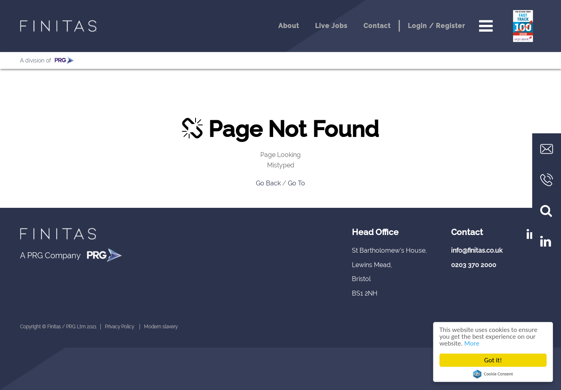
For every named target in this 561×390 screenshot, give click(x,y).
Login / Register (436, 26)
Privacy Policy (119, 327)
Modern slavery (161, 327)
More (471, 343)
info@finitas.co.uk (477, 250)
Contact (377, 26)
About (288, 26)
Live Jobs (331, 26)
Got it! (493, 360)
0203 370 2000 (473, 265)
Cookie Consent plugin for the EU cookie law (493, 374)
